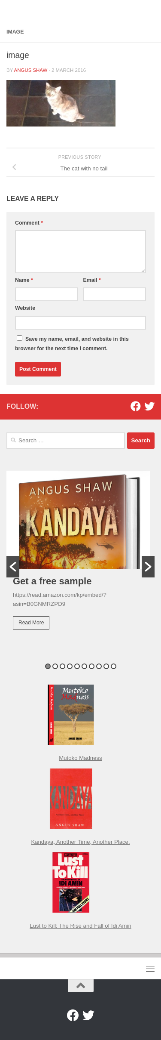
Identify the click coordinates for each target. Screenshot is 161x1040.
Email (92, 280)
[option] (80, 556)
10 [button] (113, 666)
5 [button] (77, 666)
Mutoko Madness (80, 758)
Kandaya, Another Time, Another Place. (80, 842)
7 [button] (91, 666)
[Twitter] (149, 406)
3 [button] (62, 666)
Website (25, 308)
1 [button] (48, 666)
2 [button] (55, 666)
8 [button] (99, 666)
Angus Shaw (31, 70)
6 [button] (84, 666)
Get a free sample (52, 581)
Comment (29, 223)
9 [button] (106, 666)
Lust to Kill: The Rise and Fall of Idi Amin (80, 926)
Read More (31, 623)
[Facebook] (136, 406)
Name (24, 280)
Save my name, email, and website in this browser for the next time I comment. (72, 344)
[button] (12, 566)
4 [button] (70, 666)
